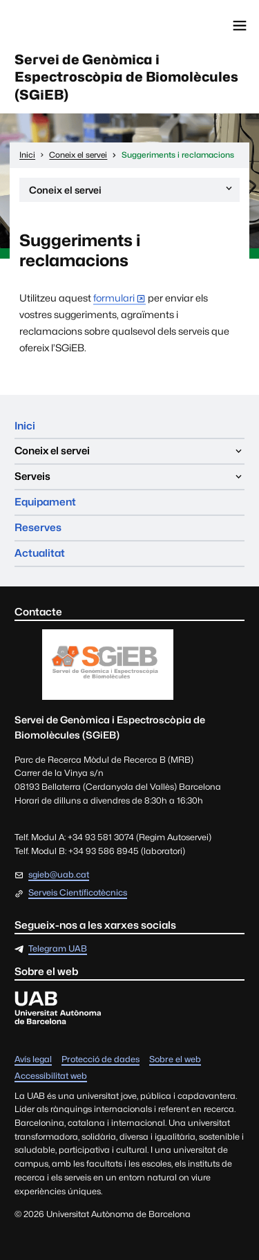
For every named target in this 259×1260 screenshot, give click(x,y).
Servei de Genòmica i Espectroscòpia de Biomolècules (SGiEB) (126, 76)
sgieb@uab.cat (58, 874)
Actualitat (40, 553)
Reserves (38, 527)
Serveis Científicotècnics (77, 893)
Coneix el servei (131, 192)
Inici (25, 426)
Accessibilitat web (51, 1076)
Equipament (45, 502)
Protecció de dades (100, 1060)
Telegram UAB (57, 949)
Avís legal (33, 1060)
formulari (114, 298)
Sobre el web (175, 1060)
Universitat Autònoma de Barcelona (73, 26)
